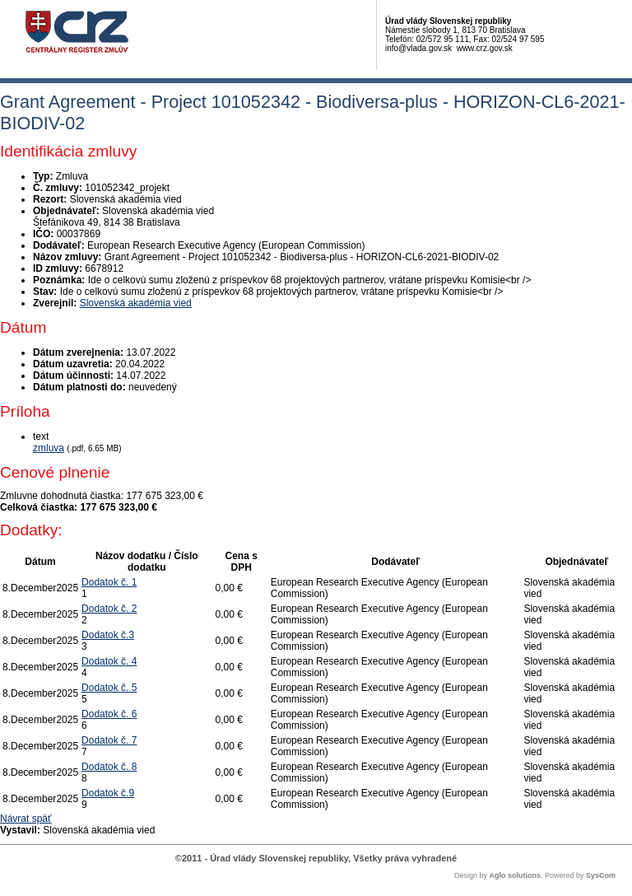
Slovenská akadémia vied (136, 303)
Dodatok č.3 (107, 635)
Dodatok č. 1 (109, 582)
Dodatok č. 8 (109, 766)
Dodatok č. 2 (109, 608)
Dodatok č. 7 (109, 740)
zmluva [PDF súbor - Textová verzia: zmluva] (48, 448)
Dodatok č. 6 (109, 714)
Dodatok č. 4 (109, 661)
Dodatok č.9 (107, 793)
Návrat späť (26, 818)
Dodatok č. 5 (109, 687)
